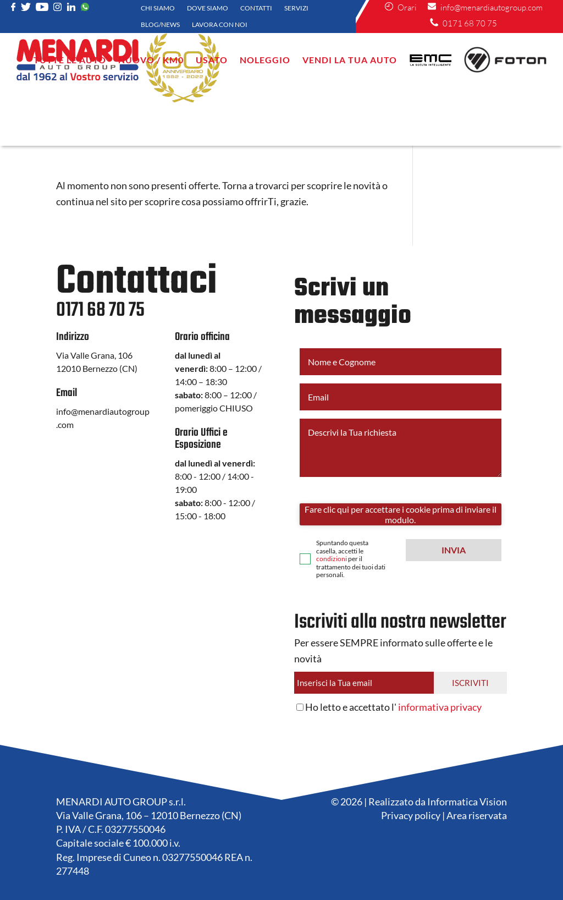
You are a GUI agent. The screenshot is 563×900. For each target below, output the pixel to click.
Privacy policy (410, 815)
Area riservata (476, 815)
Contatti (256, 8)
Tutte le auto (70, 59)
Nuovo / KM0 (151, 59)
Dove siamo (207, 8)
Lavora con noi (219, 25)
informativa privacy (440, 707)
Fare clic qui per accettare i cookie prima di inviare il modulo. (400, 514)
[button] (453, 550)
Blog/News (160, 25)
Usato (212, 59)
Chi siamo (158, 8)
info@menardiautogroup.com (485, 7)
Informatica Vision (467, 801)
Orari (401, 7)
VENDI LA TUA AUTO (349, 59)
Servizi (296, 8)
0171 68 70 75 (463, 23)
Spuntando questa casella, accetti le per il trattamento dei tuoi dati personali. (350, 559)
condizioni (331, 559)
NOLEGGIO (265, 59)
